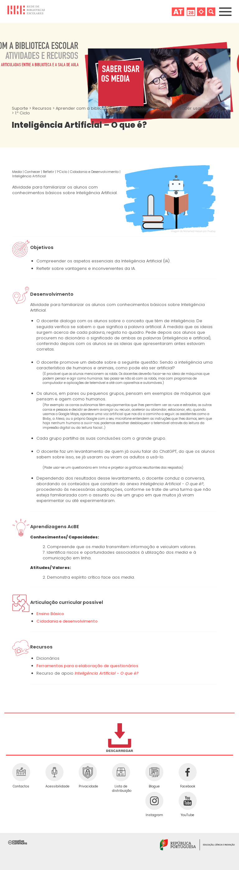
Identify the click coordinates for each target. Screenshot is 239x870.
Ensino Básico (50, 614)
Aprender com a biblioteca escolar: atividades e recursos (116, 108)
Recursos (42, 108)
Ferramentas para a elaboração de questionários (87, 666)
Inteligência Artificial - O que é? (106, 673)
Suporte (20, 108)
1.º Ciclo (22, 113)
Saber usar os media (201, 108)
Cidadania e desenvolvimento (67, 621)
